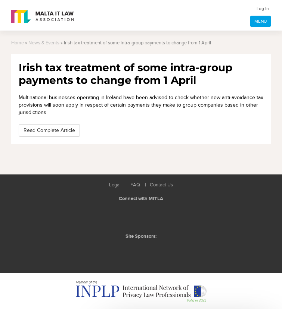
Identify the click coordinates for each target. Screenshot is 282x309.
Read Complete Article (49, 130)
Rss (158, 216)
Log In (263, 8)
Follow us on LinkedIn (125, 216)
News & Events (43, 43)
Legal (115, 185)
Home (17, 43)
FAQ (135, 185)
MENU (260, 21)
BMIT (129, 251)
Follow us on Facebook (141, 216)
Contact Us (161, 185)
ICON (157, 251)
